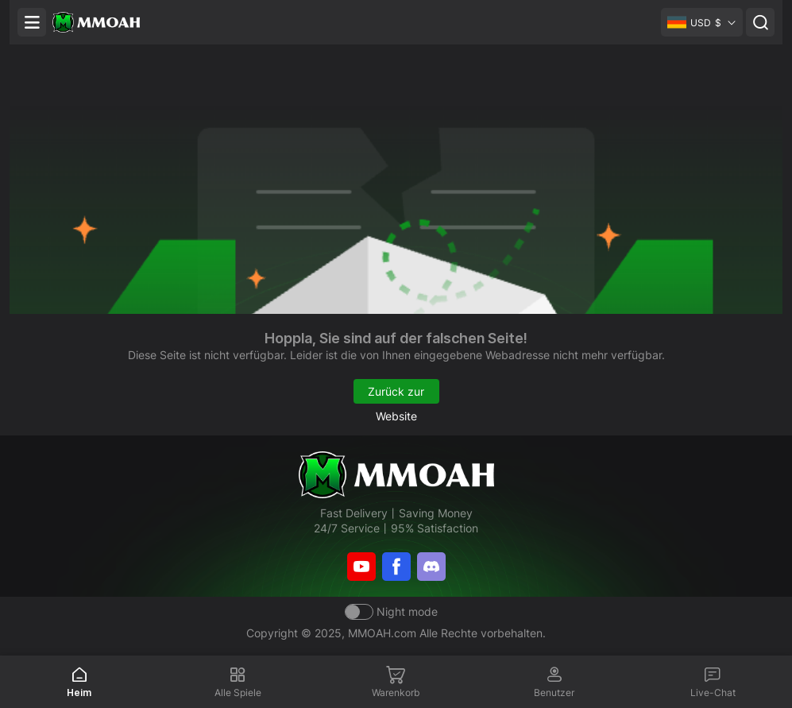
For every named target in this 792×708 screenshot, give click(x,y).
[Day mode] (391, 611)
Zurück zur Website (396, 394)
